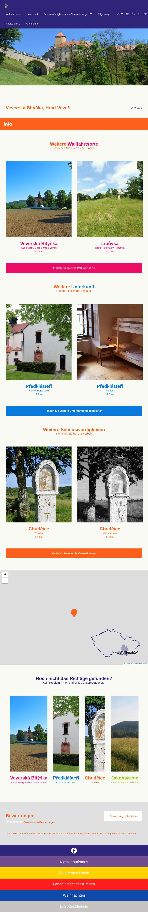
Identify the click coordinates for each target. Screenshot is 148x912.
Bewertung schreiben (123, 816)
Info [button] (119, 14)
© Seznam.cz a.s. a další (139, 663)
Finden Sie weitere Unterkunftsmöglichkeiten (74, 410)
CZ (127, 14)
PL (139, 14)
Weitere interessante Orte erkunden (74, 553)
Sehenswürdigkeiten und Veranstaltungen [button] (68, 14)
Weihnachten (74, 895)
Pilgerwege (104, 14)
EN (133, 14)
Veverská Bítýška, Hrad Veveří (38, 107)
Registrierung (13, 23)
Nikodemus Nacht (74, 873)
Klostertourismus (74, 862)
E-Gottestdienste (74, 906)
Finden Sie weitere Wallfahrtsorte (74, 268)
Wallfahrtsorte (13, 14)
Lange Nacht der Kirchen (74, 884)
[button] (74, 613)
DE (145, 14)
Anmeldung (32, 23)
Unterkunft (32, 14)
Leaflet (127, 663)
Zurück (136, 108)
